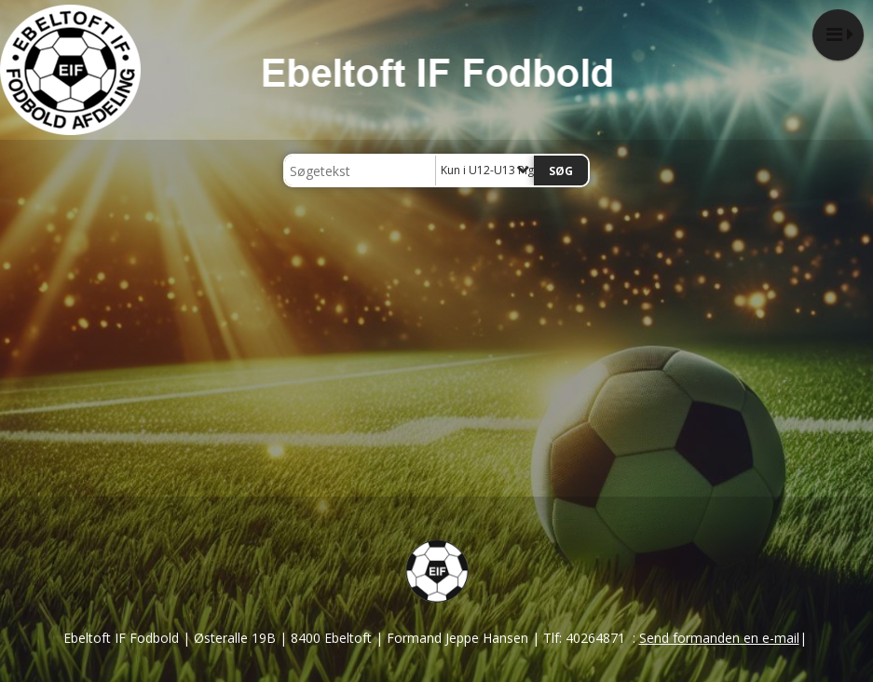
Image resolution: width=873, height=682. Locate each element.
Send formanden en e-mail (719, 638)
